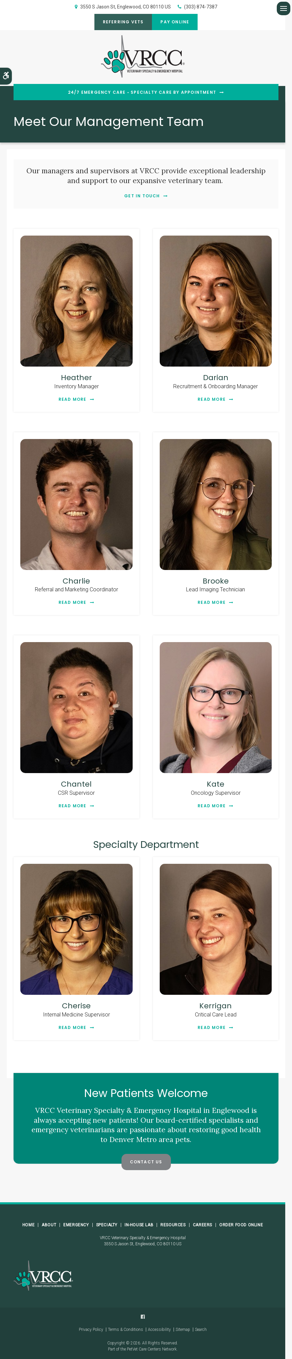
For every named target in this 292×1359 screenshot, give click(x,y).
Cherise (76, 1006)
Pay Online (174, 22)
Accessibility (159, 1329)
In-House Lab (139, 1225)
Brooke (216, 581)
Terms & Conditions (125, 1329)
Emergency (76, 1225)
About (49, 1225)
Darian (215, 377)
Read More (73, 399)
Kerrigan (215, 1006)
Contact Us (146, 1162)
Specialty (106, 1225)
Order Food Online (241, 1225)
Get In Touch (142, 196)
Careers (202, 1225)
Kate (215, 784)
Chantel (76, 784)
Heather (76, 377)
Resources (172, 1225)
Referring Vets (123, 22)
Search (201, 1329)
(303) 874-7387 (200, 6)
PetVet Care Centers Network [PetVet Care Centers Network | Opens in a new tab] (152, 1349)
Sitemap (183, 1329)
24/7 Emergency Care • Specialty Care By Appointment (142, 92)
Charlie (76, 581)
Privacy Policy (91, 1329)
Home (28, 1225)
